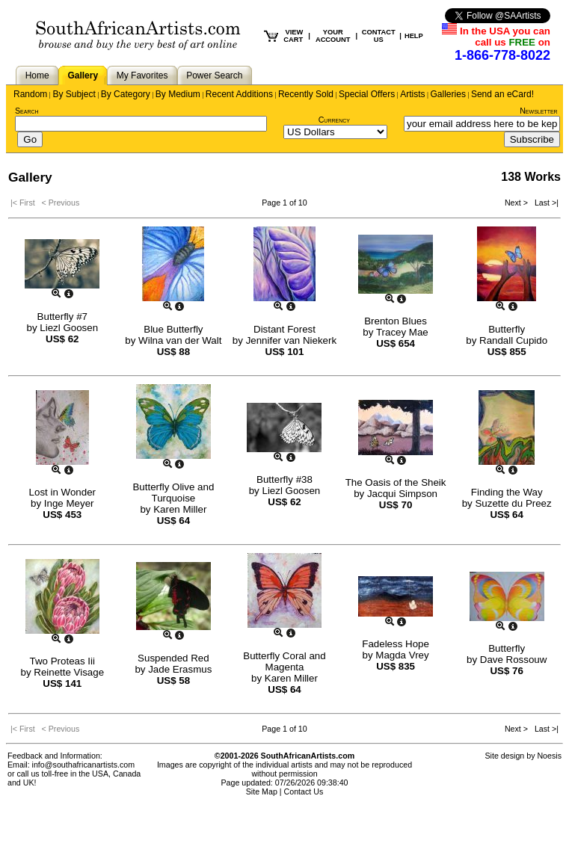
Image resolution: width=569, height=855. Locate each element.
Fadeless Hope (395, 643)
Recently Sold (305, 94)
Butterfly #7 (62, 316)
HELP (414, 36)
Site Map (261, 791)
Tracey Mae (402, 332)
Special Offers (367, 94)
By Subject (73, 94)
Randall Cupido (513, 340)
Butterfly (506, 329)
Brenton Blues (395, 321)
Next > (517, 202)
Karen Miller (179, 509)
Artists (412, 94)
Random (30, 94)
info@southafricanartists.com (83, 764)
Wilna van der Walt (179, 340)
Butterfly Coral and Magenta (284, 661)
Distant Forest (284, 329)
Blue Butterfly (173, 329)
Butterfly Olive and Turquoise (173, 492)
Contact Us (304, 791)
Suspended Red (173, 658)
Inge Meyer (69, 503)
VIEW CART (293, 35)
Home (37, 75)
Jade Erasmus (180, 669)
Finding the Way (507, 492)
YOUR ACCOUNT (333, 35)
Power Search (214, 75)
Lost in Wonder (62, 492)
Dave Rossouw (513, 659)
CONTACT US (379, 35)
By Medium (178, 94)
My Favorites (142, 75)
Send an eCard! (502, 94)
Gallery (82, 75)
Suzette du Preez (513, 503)
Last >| (544, 202)
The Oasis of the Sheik (395, 482)
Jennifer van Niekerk (291, 340)
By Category (125, 94)
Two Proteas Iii (62, 661)
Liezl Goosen (69, 327)
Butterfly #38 (284, 479)
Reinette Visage (69, 672)
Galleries (448, 94)
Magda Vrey (401, 655)
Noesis (549, 755)
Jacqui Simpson (402, 493)
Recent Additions (239, 94)
